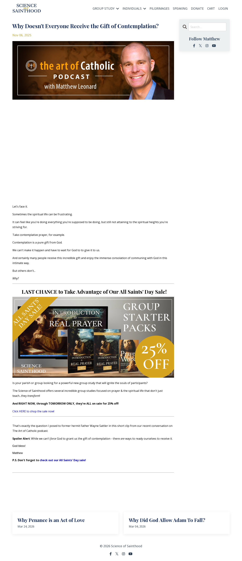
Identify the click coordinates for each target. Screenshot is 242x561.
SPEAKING (180, 8)
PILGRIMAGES (159, 8)
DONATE (197, 8)
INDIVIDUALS (134, 8)
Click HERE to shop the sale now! (33, 411)
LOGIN (223, 8)
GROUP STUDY (106, 8)
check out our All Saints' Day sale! (63, 460)
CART (211, 8)
